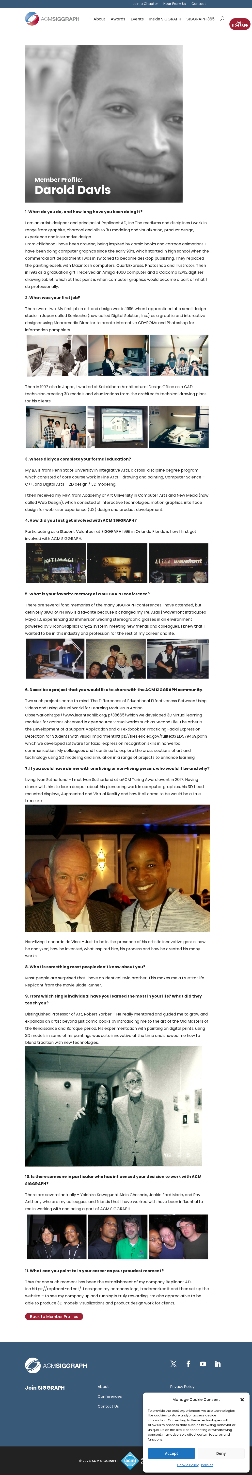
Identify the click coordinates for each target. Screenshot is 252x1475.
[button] (242, 1399)
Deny (221, 1453)
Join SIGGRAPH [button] (240, 24)
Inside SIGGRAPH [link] (165, 19)
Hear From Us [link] (174, 4)
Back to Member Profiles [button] (54, 1316)
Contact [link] (198, 4)
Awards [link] (118, 19)
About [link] (99, 19)
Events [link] (137, 19)
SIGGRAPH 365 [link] (201, 19)
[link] (52, 19)
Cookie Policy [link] (188, 1465)
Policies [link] (207, 1465)
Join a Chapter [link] (145, 4)
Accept (171, 1453)
